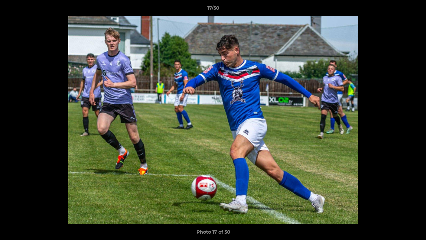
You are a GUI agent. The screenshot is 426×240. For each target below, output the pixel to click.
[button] (414, 10)
